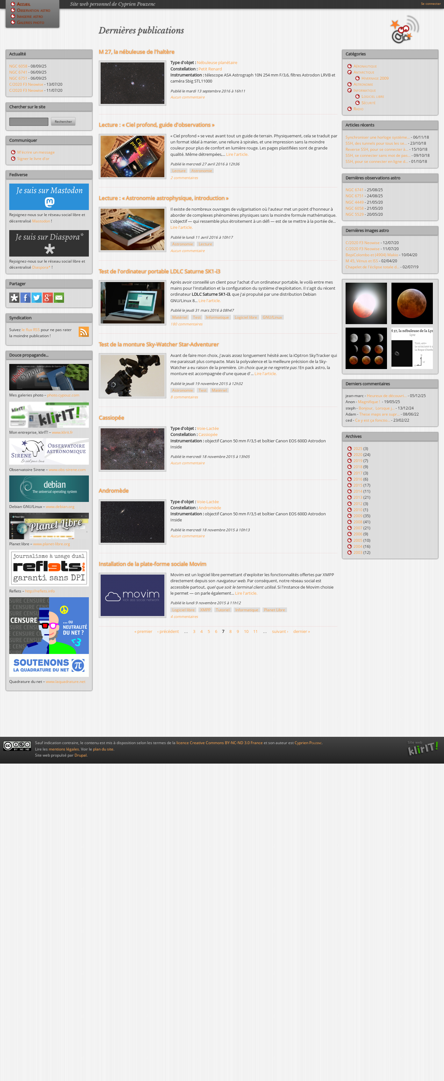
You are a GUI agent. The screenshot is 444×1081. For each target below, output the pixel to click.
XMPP (205, 609)
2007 (358, 528)
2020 (358, 454)
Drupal (81, 755)
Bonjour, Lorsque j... (377, 408)
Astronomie (201, 170)
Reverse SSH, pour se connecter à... (377, 149)
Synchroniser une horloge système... (378, 137)
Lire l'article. (237, 154)
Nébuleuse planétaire (217, 62)
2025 (358, 448)
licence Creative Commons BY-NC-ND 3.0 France (219, 742)
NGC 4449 (355, 202)
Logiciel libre (246, 317)
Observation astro (33, 10)
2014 (358, 491)
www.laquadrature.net (65, 681)
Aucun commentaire (187, 97)
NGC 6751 (18, 78)
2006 (358, 534)
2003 (358, 552)
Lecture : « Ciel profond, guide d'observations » (156, 124)
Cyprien (308, 742)
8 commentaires (184, 397)
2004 (358, 546)
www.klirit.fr (62, 432)
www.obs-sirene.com (67, 469)
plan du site (103, 749)
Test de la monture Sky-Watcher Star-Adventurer (159, 344)
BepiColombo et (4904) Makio (372, 254)
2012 (358, 503)
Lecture (179, 170)
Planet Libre (274, 609)
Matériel (179, 317)
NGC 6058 (18, 66)
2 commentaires (184, 177)
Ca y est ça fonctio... (372, 420)
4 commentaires (184, 616)
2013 (358, 497)
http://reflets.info (40, 591)
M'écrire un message (36, 152)
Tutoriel (223, 609)
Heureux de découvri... (387, 395)
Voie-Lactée (208, 428)
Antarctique (364, 72)
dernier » (301, 631)
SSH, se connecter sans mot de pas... (378, 155)
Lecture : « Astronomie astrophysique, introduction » (163, 198)
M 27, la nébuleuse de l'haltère (137, 51)
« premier (143, 631)
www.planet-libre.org (51, 543)
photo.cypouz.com (63, 395)
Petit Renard (210, 69)
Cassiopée (111, 417)
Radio (358, 109)
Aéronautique (365, 66)
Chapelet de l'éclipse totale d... (372, 267)
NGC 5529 (355, 214)
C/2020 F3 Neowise (26, 84)
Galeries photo (30, 22)
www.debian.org (60, 506)
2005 (358, 540)
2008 (358, 521)
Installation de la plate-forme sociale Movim (152, 564)
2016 (358, 479)
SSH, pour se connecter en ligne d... (377, 161)
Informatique (217, 317)
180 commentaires (186, 324)
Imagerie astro (30, 16)
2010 (358, 509)
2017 (358, 473)
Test (197, 317)
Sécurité (369, 102)
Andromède (114, 490)
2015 (358, 485)
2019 (358, 460)
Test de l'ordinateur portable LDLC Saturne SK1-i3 (159, 271)
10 (246, 631)
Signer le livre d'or (33, 158)
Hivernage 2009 (375, 78)
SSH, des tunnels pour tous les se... (376, 143)
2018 (358, 466)
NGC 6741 (18, 72)
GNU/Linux (272, 317)
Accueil (23, 4)
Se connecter (431, 3)
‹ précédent (168, 631)
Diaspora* (41, 267)
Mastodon (41, 221)
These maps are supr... (379, 414)
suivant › (280, 631)
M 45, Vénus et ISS (362, 260)
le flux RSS (31, 329)
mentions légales (64, 749)
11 (255, 631)
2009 (358, 515)
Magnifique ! (370, 401)
